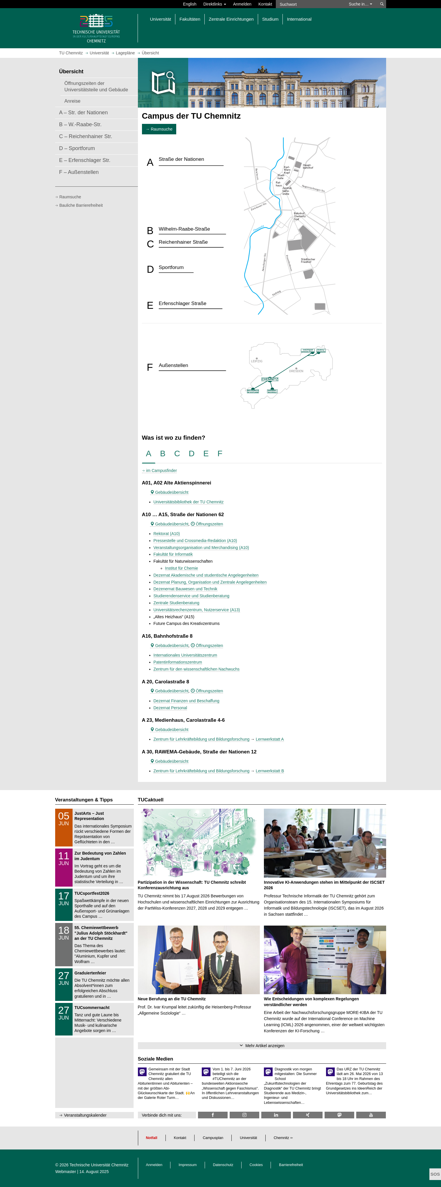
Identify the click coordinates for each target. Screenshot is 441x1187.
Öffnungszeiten (207, 524)
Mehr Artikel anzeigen (265, 1045)
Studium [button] (270, 19)
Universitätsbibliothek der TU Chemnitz (189, 502)
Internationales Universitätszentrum (185, 655)
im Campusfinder (161, 470)
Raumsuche (70, 197)
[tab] (149, 454)
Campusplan (213, 1138)
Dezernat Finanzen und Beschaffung (186, 700)
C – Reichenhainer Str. (85, 136)
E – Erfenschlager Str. (85, 160)
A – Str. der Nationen (83, 112)
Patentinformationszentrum (178, 662)
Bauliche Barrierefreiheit (81, 205)
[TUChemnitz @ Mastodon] (339, 1115)
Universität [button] (160, 19)
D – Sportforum (77, 148)
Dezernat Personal (170, 707)
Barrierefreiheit (291, 1165)
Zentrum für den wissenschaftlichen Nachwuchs (197, 669)
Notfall (151, 1138)
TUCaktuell (151, 800)
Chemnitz (281, 1138)
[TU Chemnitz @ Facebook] (213, 1115)
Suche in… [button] (360, 4)
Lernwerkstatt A (270, 739)
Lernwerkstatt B (270, 771)
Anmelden (242, 4)
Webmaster (65, 1171)
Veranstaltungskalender (85, 1115)
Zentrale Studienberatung (176, 602)
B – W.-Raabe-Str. (80, 124)
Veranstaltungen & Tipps (84, 800)
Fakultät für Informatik (173, 554)
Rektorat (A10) (167, 533)
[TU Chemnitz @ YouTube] (371, 1115)
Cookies (256, 1165)
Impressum (188, 1165)
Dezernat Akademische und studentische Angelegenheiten (206, 575)
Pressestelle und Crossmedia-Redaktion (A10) (195, 540)
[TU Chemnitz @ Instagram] (244, 1115)
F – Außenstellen (79, 172)
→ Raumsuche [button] (159, 129)
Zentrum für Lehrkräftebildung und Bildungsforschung (202, 739)
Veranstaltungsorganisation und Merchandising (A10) (201, 547)
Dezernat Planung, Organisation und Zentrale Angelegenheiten (210, 582)
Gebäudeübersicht (169, 492)
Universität (248, 1138)
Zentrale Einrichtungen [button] (231, 19)
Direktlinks (215, 4)
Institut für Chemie (181, 568)
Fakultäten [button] (189, 19)
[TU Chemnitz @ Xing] (308, 1115)
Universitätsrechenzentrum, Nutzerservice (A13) (197, 609)
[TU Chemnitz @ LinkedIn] (276, 1115)
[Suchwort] (309, 4)
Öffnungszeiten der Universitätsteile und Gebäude (96, 86)
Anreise (72, 101)
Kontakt (265, 4)
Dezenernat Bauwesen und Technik (185, 589)
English (190, 4)
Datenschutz (223, 1165)
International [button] (299, 19)
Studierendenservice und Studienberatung (192, 596)
